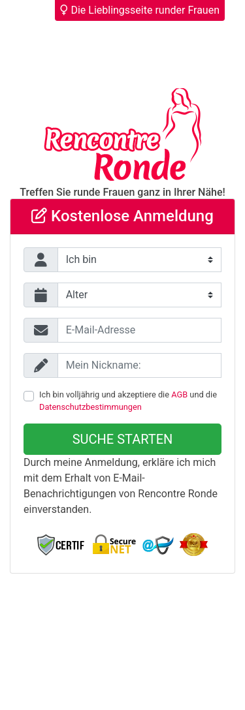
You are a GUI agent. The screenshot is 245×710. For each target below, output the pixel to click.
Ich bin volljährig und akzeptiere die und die (128, 401)
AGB (179, 394)
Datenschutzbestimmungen (90, 407)
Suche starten (123, 439)
